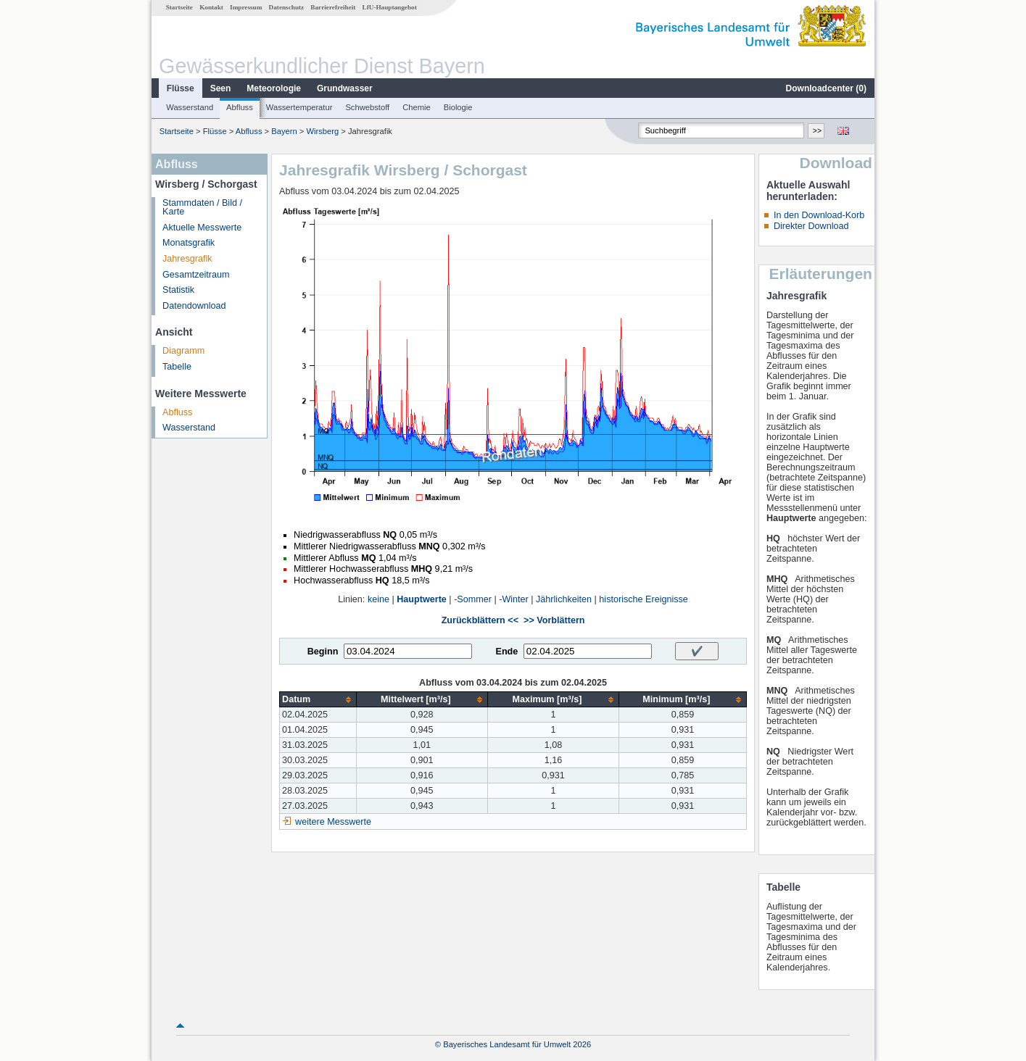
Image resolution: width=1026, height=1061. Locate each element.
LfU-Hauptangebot (390, 7)
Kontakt (211, 7)
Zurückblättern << (480, 620)
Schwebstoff (367, 107)
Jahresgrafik (187, 259)
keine (378, 599)
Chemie (416, 107)
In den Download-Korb (819, 215)
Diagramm (183, 351)
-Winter (514, 599)
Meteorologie (274, 88)
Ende (506, 651)
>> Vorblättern (554, 620)
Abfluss (239, 107)
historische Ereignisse (643, 599)
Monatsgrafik (188, 243)
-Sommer (473, 599)
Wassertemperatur (299, 107)
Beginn (323, 651)
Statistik (178, 290)
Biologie (458, 107)
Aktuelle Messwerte (201, 227)
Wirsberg (323, 131)
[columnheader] (318, 699)
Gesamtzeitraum (195, 275)
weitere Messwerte (333, 822)
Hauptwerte (422, 599)
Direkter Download (811, 226)
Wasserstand (189, 107)
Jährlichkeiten (564, 599)
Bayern (284, 131)
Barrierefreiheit (332, 7)
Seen (220, 88)
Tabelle (176, 367)
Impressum (246, 7)
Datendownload (194, 306)
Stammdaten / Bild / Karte (202, 207)
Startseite (179, 7)
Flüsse (180, 88)
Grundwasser (345, 88)
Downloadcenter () (826, 88)
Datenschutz (287, 7)
